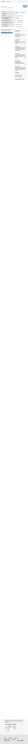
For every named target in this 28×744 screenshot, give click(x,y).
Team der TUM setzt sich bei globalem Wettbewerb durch (20, 69)
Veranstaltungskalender (19, 79)
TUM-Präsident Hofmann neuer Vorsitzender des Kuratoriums (20, 49)
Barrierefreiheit (7, 740)
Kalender (13, 15)
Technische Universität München (25, 6)
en (20, 1)
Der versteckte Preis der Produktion (20, 35)
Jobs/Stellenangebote (13, 20)
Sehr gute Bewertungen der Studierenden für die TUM (20, 56)
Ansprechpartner (19, 26)
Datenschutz (6, 739)
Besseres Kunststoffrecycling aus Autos (20, 42)
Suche (24, 1)
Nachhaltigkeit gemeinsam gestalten (19, 62)
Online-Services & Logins (13, 22)
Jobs (5, 737)
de (18, 1)
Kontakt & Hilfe (13, 26)
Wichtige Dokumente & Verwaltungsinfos (13, 17)
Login (3, 1)
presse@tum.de (19, 24)
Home (3, 11)
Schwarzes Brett (13, 24)
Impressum (13, 739)
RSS (17, 72)
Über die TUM (15, 726)
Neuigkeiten (13, 13)
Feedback (10, 737)
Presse (15, 737)
